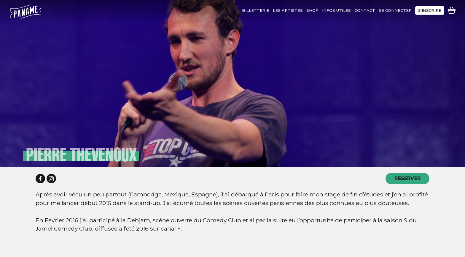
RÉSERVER (407, 178)
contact (364, 9)
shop (312, 9)
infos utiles (336, 9)
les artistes (288, 9)
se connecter (395, 9)
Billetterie (255, 9)
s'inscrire (429, 9)
